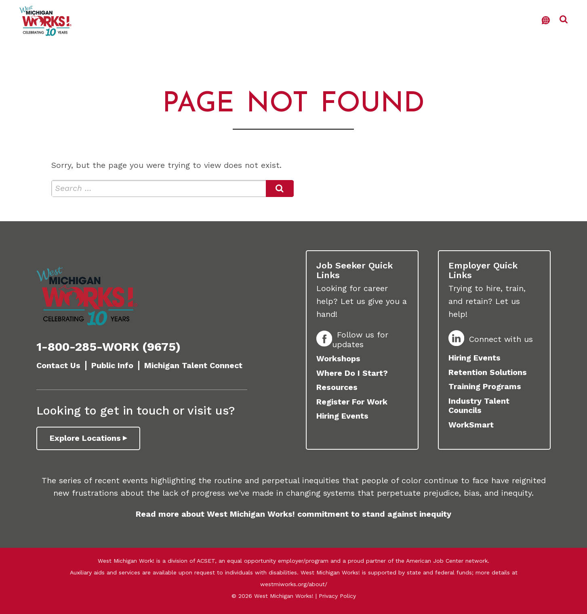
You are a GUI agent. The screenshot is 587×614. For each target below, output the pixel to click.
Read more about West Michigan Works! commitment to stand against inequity (293, 514)
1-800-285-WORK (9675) (108, 347)
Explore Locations (85, 438)
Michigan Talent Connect (193, 365)
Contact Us (58, 365)
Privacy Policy (337, 596)
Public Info (112, 365)
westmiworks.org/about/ (293, 584)
